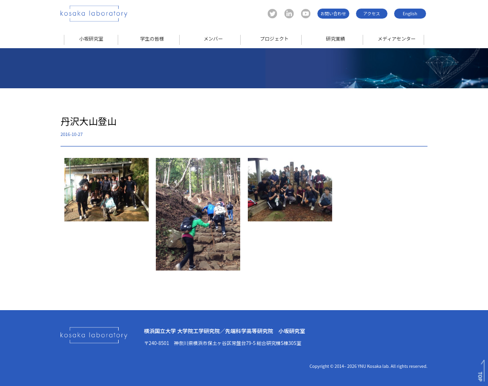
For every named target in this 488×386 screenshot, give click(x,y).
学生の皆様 (152, 38)
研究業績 (335, 38)
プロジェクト (274, 38)
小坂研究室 (91, 38)
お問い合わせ (333, 13)
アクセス (371, 13)
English (410, 13)
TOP (480, 376)
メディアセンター (396, 38)
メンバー (213, 38)
